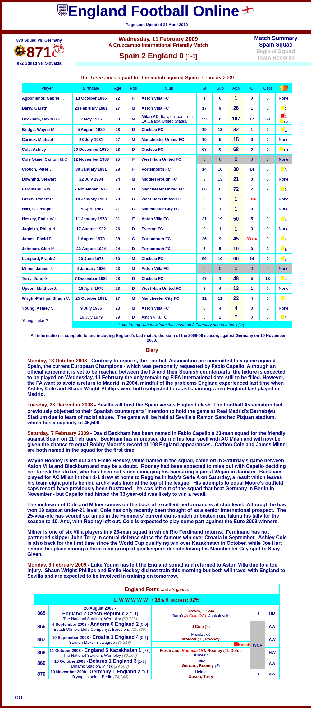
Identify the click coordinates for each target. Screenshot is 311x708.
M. (39, 129)
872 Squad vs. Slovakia (39, 63)
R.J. (42, 119)
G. (35, 278)
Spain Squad (276, 45)
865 (41, 613)
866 (41, 626)
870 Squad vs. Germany (39, 40)
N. (39, 228)
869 (41, 663)
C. (46, 298)
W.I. (39, 219)
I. (43, 98)
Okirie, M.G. (45, 159)
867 (41, 639)
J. (37, 169)
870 (41, 674)
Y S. (38, 308)
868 (41, 652)
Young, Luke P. (35, 320)
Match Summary (275, 38)
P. (37, 268)
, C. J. (39, 209)
